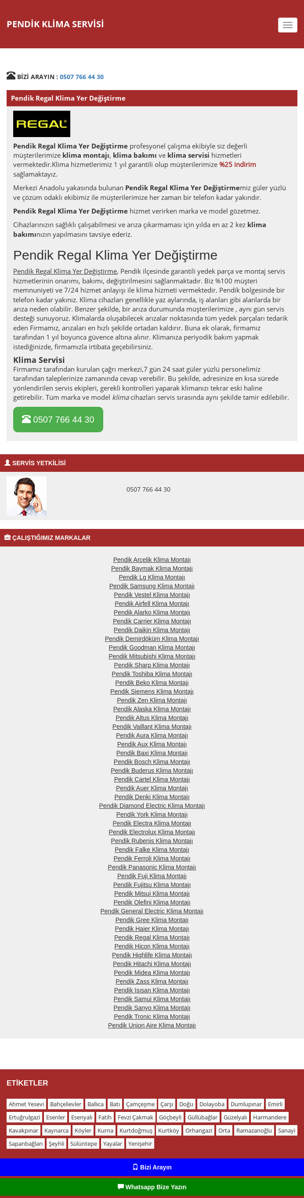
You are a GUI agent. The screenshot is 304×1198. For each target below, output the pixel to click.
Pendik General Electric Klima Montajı (152, 911)
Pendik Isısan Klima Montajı (152, 990)
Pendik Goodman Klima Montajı (152, 647)
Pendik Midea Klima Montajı (152, 972)
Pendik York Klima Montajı (152, 814)
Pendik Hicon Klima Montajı (151, 946)
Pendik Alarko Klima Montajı (152, 612)
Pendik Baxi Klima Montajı (152, 752)
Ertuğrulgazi (24, 1117)
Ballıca (95, 1104)
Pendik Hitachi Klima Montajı (152, 963)
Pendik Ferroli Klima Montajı (151, 858)
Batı (115, 1104)
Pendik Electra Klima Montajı (152, 823)
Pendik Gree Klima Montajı (152, 919)
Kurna (105, 1130)
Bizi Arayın (152, 1167)
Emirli (275, 1104)
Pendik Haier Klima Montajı (152, 928)
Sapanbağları (26, 1143)
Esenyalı (81, 1117)
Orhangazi (198, 1130)
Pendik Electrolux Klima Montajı (152, 832)
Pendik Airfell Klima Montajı (152, 603)
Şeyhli (56, 1143)
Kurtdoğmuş (135, 1130)
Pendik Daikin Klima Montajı (152, 629)
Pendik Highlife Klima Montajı (152, 955)
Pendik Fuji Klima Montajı (152, 875)
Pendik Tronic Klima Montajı (152, 1016)
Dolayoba (211, 1104)
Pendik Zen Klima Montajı (152, 700)
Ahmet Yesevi (26, 1104)
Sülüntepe (83, 1143)
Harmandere (269, 1117)
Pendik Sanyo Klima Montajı (151, 1007)
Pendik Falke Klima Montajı (152, 849)
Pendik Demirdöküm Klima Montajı (152, 638)
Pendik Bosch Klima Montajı (152, 761)
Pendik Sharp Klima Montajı (152, 665)
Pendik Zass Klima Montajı (152, 981)
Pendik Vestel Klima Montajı (152, 594)
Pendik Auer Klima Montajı (152, 788)
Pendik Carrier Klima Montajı (152, 621)
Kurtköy (168, 1130)
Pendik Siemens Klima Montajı (152, 691)
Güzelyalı (235, 1117)
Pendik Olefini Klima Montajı (151, 902)
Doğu (186, 1104)
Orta (224, 1130)
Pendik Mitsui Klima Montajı (152, 893)
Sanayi (286, 1130)
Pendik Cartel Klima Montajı (152, 779)
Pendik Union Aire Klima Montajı (152, 1025)
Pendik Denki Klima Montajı (151, 796)
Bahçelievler (65, 1104)
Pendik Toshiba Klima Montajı (152, 673)
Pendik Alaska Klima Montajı (152, 709)
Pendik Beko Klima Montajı (151, 682)
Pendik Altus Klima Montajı (152, 717)
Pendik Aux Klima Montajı (152, 744)
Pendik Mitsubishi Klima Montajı (152, 656)
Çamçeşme (140, 1104)
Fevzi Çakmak (135, 1117)
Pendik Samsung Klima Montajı (152, 586)
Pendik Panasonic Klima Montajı (152, 867)
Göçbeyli (170, 1117)
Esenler (55, 1117)
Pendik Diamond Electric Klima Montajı (152, 805)
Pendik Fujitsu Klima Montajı (152, 884)
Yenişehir (140, 1143)
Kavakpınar (23, 1130)
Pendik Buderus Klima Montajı (152, 770)
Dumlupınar (246, 1104)
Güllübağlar (202, 1117)
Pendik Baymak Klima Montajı (152, 568)
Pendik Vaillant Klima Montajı (152, 726)
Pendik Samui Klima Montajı (151, 999)
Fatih (105, 1117)
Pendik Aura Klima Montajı (152, 735)
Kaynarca (56, 1130)
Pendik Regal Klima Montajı (152, 937)
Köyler (83, 1130)
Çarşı (166, 1104)
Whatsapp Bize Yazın (152, 1187)
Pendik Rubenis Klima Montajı (152, 840)
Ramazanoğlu (254, 1130)
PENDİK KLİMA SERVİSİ (55, 24)
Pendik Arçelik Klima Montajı (152, 559)
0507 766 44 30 (82, 76)
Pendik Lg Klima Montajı (152, 577)
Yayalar (112, 1143)
